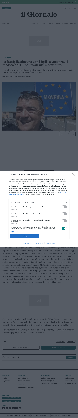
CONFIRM (24, 236)
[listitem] (39, 202)
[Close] (74, 175)
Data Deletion (27, 243)
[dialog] (39, 209)
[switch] (64, 206)
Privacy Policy (50, 243)
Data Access (39, 243)
